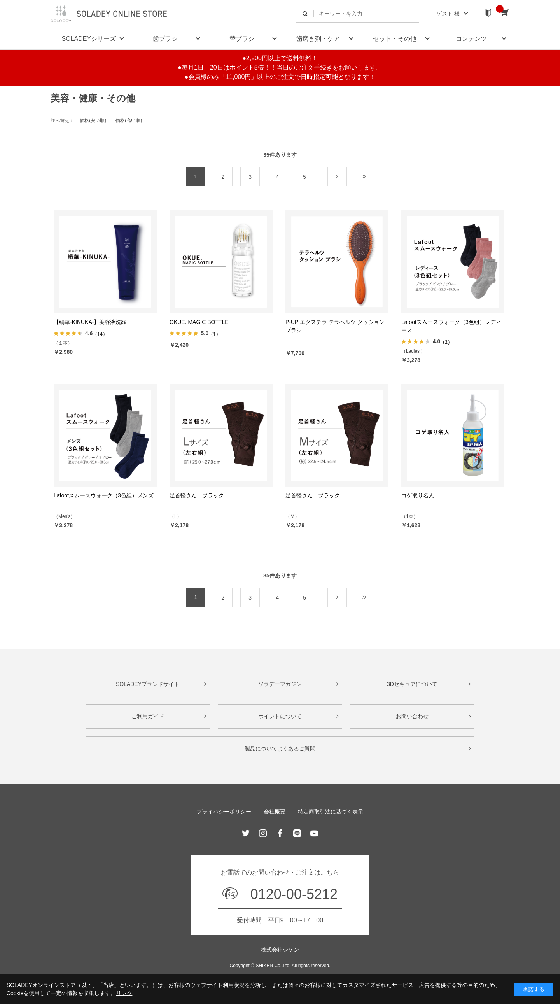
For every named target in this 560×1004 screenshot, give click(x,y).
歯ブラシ (165, 38)
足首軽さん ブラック (197, 495)
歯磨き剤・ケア (318, 38)
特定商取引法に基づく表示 (330, 811)
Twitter (246, 833)
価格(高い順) (129, 120)
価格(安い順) (93, 120)
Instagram (263, 833)
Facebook (280, 833)
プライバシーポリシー (224, 811)
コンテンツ (471, 38)
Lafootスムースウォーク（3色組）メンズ (104, 495)
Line (297, 833)
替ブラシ (241, 38)
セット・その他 (394, 38)
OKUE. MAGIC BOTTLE (199, 322)
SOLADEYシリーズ (89, 38)
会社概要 (274, 811)
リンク (124, 993)
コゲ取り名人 (417, 495)
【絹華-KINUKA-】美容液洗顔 (90, 322)
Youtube (314, 833)
